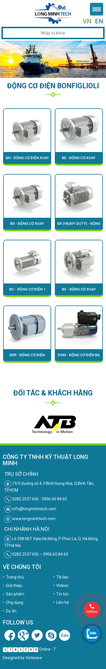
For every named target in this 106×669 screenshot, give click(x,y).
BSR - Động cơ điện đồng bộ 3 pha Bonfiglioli (27, 357)
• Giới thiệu (12, 585)
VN (87, 21)
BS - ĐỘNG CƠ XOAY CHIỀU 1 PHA (79, 291)
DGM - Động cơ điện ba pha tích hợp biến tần (79, 357)
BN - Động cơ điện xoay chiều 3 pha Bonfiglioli (27, 160)
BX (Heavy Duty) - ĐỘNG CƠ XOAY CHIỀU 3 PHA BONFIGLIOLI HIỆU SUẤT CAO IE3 (78, 225)
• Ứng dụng (13, 602)
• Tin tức (61, 594)
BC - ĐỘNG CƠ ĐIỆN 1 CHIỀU (27, 291)
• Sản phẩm (13, 594)
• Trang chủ (13, 577)
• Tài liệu (60, 577)
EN (99, 21)
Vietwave (33, 657)
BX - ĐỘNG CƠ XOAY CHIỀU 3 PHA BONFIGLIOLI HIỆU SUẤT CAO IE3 (27, 225)
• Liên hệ (61, 602)
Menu (96, 9)
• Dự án (9, 611)
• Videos (60, 585)
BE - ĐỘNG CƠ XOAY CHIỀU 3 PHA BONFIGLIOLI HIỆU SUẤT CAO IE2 (78, 160)
